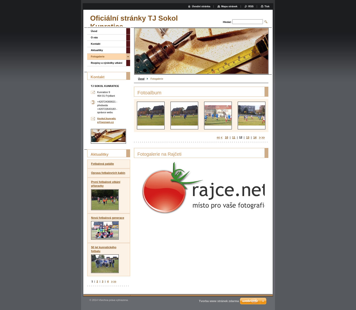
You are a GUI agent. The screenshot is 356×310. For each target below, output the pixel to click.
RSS (251, 6)
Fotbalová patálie (102, 163)
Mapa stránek (229, 6)
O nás (94, 37)
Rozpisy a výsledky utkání (106, 63)
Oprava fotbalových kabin (108, 173)
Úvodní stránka (201, 6)
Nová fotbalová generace (107, 217)
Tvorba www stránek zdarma (219, 301)
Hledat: (227, 22)
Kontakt (95, 43)
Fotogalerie (97, 56)
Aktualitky (97, 50)
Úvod (141, 78)
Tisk (267, 6)
